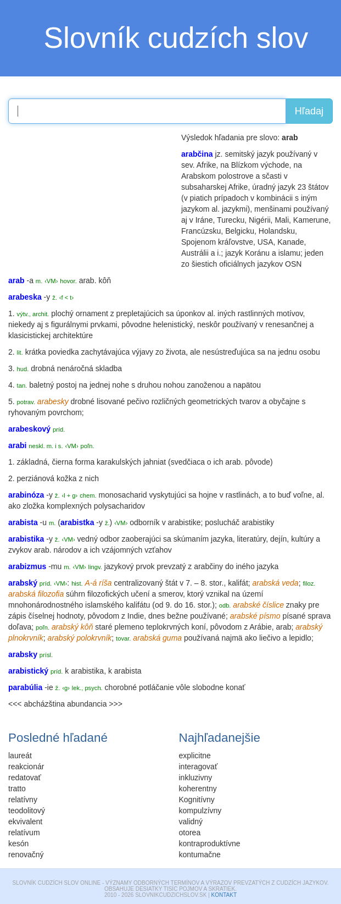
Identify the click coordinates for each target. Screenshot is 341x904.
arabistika (87, 670)
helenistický (173, 324)
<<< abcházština (36, 703)
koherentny (198, 788)
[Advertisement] (90, 200)
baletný (41, 385)
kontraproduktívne (210, 843)
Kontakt (224, 895)
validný (191, 821)
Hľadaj (309, 111)
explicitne (195, 755)
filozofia (51, 593)
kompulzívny (200, 810)
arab (233, 461)
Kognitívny (197, 799)
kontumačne (200, 854)
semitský (239, 154)
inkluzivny (196, 777)
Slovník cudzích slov (176, 37)
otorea (190, 832)
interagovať (198, 766)
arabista (128, 670)
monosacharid (123, 494)
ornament (92, 313)
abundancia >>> (94, 703)
